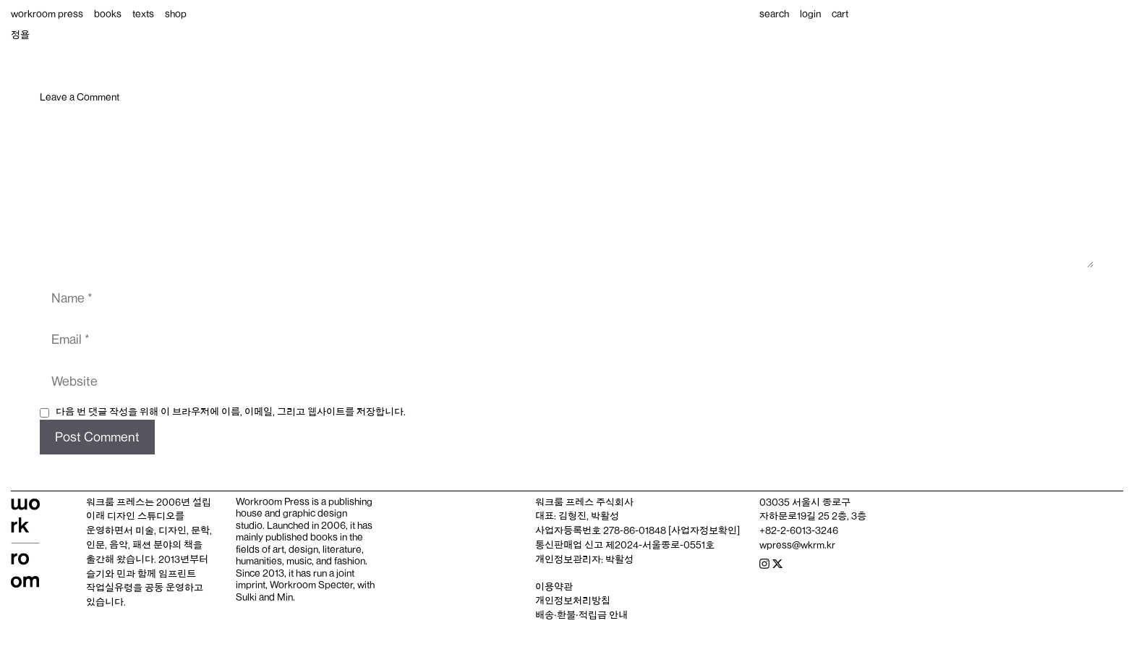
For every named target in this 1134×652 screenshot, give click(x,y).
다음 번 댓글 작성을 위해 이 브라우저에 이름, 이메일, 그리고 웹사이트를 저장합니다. (231, 412)
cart (840, 14)
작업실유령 (109, 588)
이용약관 (554, 587)
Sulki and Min (264, 597)
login (810, 14)
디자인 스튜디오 (141, 516)
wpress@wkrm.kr (797, 545)
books (108, 14)
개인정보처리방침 (572, 601)
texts (143, 14)
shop (176, 14)
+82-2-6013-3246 (798, 530)
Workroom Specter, (312, 585)
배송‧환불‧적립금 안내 (581, 615)
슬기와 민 (106, 574)
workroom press (47, 14)
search (774, 14)
